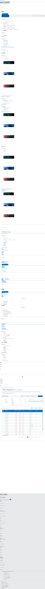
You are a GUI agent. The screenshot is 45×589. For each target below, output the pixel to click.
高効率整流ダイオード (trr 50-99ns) (7, 26)
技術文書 (3, 266)
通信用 (3, 254)
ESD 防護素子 (5, 35)
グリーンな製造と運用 (6, 335)
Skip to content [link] (2, 0)
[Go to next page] (37, 437)
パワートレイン (5, 238)
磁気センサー (4, 146)
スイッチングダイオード (6, 58)
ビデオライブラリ (5, 360)
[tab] (5, 16)
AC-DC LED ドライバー (6, 109)
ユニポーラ (4, 151)
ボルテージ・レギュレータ (6, 96)
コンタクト (4, 351)
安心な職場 (4, 337)
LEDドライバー (4, 104)
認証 (2, 295)
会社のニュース (5, 357)
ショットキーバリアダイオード (7, 59)
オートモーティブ (4, 233)
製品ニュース (5, 356)
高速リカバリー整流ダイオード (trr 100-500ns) (9, 25)
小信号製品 (3, 53)
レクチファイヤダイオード (6, 17)
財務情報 (4, 347)
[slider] (29, 401)
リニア (4, 154)
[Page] (41, 437)
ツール (3, 265)
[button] (23, 19)
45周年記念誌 (4, 328)
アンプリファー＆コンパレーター (7, 95)
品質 (3, 289)
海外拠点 (3, 280)
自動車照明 (4, 242)
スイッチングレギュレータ (6, 103)
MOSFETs (3, 36)
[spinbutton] (31, 403)
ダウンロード (5, 341)
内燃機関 (4, 245)
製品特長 (3, 267)
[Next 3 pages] (34, 437)
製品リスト (4, 271)
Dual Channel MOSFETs (6, 44)
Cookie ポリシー (6, 573)
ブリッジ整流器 (5, 22)
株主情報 (4, 350)
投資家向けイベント (6, 348)
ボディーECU (5, 241)
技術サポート (5, 262)
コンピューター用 (4, 250)
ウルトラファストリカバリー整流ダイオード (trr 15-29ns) (10, 29)
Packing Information (5, 314)
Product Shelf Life (5, 310)
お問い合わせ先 (4, 282)
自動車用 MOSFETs (5, 40)
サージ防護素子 (4, 30)
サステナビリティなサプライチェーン (8, 338)
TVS (3, 34)
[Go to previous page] (26, 437)
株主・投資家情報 (4, 342)
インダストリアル (4, 247)
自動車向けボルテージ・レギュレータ (8, 100)
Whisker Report (5, 304)
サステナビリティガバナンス (7, 334)
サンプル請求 (4, 281)
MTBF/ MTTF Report (5, 301)
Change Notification (4, 294)
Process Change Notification (6, 311)
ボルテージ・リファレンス (6, 111)
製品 (3, 11)
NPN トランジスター (5, 50)
